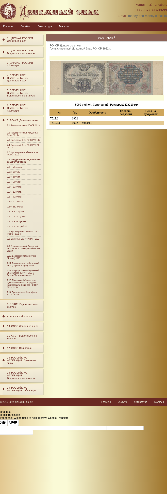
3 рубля (16, 177)
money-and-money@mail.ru (147, 16)
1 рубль (16, 172)
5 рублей (17, 182)
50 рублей (17, 197)
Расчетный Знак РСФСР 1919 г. (25, 140)
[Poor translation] (13, 422)
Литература (45, 26)
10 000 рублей (20, 226)
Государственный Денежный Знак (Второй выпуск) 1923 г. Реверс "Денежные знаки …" (23, 272)
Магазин (64, 26)
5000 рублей (20, 221)
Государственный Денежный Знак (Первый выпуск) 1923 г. (23, 264)
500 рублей (19, 212)
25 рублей (17, 192)
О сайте (25, 26)
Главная (8, 26)
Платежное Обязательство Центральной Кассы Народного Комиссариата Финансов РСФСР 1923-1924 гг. (22, 284)
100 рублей (18, 202)
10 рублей (17, 187)
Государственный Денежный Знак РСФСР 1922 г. (23, 160)
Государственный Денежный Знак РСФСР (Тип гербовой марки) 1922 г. (23, 248)
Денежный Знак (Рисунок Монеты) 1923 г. (21, 257)
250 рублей (18, 207)
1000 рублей (19, 216)
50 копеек (17, 167)
